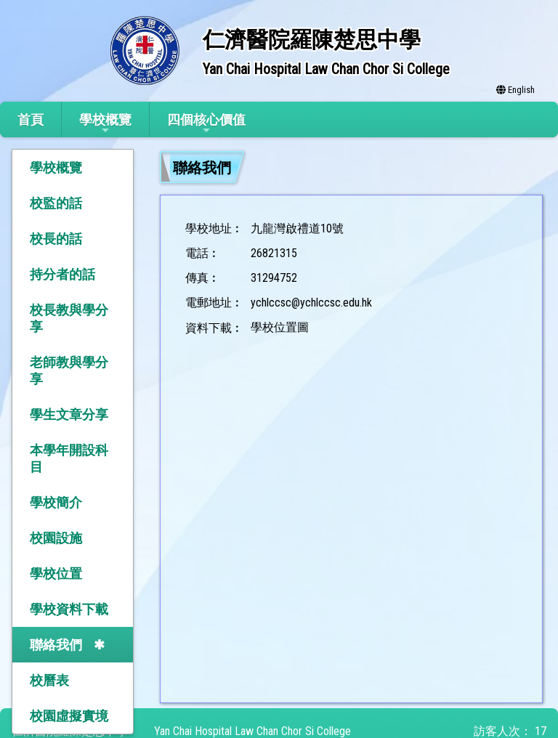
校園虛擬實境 (69, 715)
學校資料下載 (69, 609)
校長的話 (56, 238)
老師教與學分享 (69, 370)
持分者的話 (62, 274)
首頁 (30, 119)
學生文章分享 (69, 414)
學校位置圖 (280, 327)
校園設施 (56, 538)
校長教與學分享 (69, 318)
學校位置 (56, 573)
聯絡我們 (56, 644)
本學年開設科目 (69, 458)
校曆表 (49, 680)
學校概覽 (105, 124)
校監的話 (56, 203)
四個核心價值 (206, 124)
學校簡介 (56, 502)
